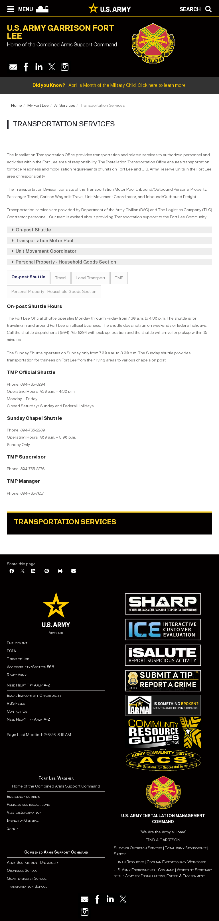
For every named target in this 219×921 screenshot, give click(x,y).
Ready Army (17, 675)
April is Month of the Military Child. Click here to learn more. (109, 85)
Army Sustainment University (33, 862)
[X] (22, 571)
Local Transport (90, 278)
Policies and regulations (28, 804)
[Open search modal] (197, 8)
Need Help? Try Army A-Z (28, 685)
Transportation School (27, 886)
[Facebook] (12, 571)
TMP (119, 278)
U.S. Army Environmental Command (144, 869)
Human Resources (129, 862)
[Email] (73, 571)
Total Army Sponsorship (185, 848)
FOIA (11, 651)
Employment (17, 643)
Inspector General (22, 820)
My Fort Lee (38, 105)
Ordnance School (22, 870)
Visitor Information (24, 812)
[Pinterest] (47, 571)
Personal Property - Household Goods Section (53, 291)
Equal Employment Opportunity (34, 695)
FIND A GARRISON (163, 840)
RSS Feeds (16, 703)
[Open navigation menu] (18, 8)
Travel (60, 278)
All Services (64, 105)
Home (16, 105)
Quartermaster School (26, 878)
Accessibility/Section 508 (30, 667)
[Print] (60, 571)
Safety (13, 828)
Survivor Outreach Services (138, 848)
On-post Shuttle (28, 277)
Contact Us (17, 711)
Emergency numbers (23, 796)
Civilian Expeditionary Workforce (176, 862)
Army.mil (56, 632)
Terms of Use (18, 659)
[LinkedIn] (33, 571)
